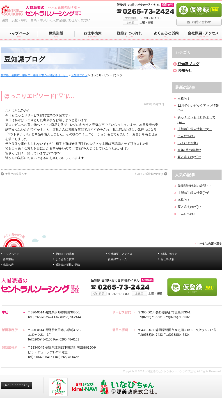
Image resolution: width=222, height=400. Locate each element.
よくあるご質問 (64, 259)
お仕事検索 (167, 259)
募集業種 (8, 259)
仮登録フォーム (117, 259)
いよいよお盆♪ (188, 143)
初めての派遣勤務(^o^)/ (149, 173)
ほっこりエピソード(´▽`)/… (39, 96)
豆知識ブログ (79, 75)
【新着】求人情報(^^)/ (193, 193)
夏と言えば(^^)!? (189, 157)
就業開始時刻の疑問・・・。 (198, 186)
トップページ (11, 253)
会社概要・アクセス (120, 253)
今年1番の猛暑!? (189, 150)
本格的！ (184, 98)
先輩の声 (8, 264)
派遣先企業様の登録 (67, 264)
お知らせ (185, 70)
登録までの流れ (64, 253)
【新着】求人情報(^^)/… (195, 129)
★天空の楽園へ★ (16, 173)
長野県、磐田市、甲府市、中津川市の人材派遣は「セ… (34, 75)
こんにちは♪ (186, 136)
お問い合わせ (168, 253)
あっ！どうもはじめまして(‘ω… (196, 119)
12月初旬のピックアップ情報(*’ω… (198, 108)
